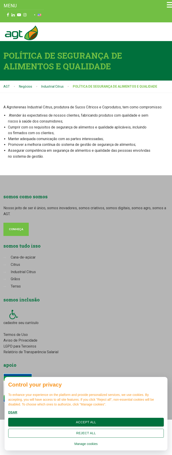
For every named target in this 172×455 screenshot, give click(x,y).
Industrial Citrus (23, 272)
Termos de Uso (15, 334)
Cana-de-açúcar (23, 257)
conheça (16, 229)
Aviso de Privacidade (20, 340)
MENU (10, 5)
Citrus (15, 264)
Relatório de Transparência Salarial (30, 352)
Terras (16, 286)
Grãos (15, 279)
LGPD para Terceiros (19, 346)
